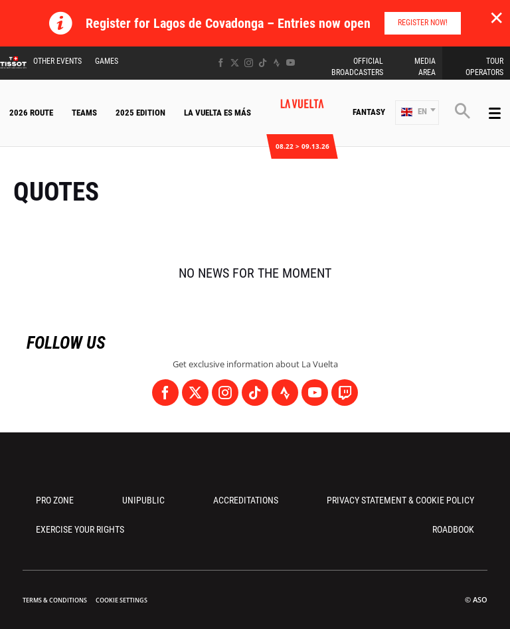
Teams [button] (84, 113)
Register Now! (423, 22)
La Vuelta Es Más (217, 113)
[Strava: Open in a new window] (277, 63)
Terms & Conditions (55, 600)
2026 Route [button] (31, 113)
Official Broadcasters (357, 66)
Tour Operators (484, 66)
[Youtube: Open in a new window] (291, 63)
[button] (417, 112)
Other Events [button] (57, 61)
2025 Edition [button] (140, 113)
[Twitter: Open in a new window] (235, 63)
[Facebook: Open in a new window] (221, 63)
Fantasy (369, 112)
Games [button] (106, 61)
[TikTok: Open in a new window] (263, 63)
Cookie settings (121, 600)
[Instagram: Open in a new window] (249, 63)
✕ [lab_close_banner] (496, 17)
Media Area (425, 66)
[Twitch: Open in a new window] (344, 392)
